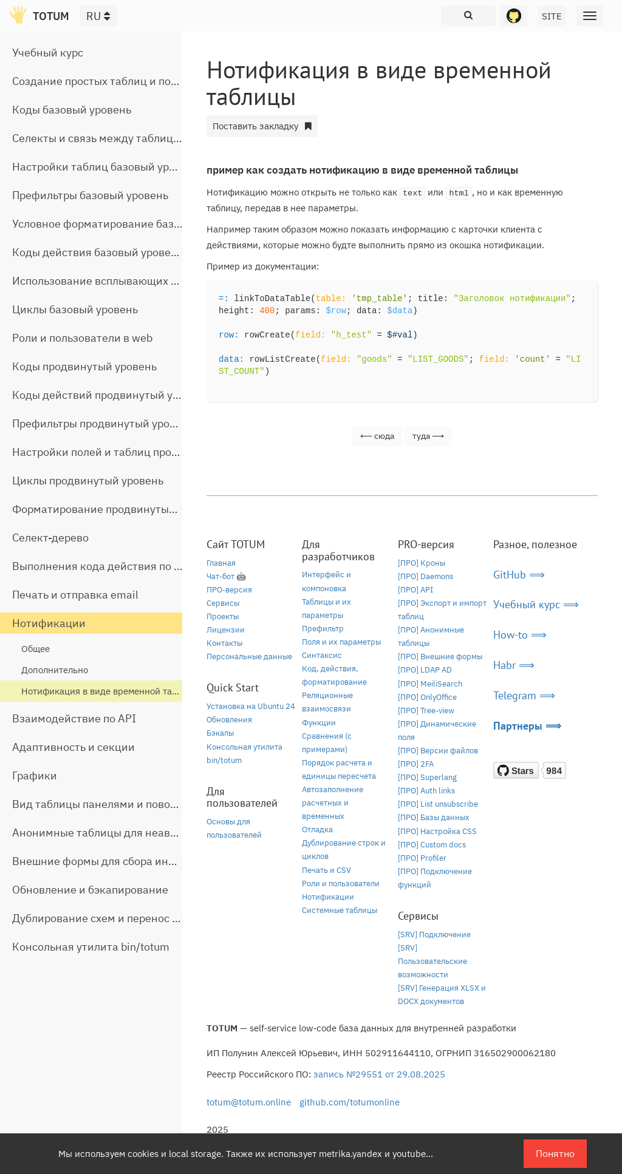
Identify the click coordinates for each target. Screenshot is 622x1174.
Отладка (317, 829)
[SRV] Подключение (434, 934)
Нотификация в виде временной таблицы (110, 691)
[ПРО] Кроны (421, 563)
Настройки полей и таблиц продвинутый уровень (139, 452)
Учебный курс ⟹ (536, 604)
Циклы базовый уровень (75, 309)
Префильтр (323, 628)
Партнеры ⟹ (527, 726)
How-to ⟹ (520, 635)
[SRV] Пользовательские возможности (432, 961)
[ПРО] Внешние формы (440, 656)
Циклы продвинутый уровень (87, 480)
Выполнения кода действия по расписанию (125, 566)
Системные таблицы (339, 910)
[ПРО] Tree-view (426, 710)
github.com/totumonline (349, 1102)
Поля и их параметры (341, 642)
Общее (35, 648)
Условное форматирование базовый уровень (128, 224)
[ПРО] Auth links (426, 790)
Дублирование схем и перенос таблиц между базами (149, 918)
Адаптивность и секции (73, 747)
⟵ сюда (377, 435)
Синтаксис (322, 655)
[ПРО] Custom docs (432, 845)
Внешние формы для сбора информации (117, 861)
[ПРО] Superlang (427, 777)
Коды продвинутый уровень (84, 366)
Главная (221, 563)
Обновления (229, 719)
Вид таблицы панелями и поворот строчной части (141, 804)
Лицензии (226, 630)
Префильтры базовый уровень (90, 195)
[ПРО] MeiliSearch (430, 684)
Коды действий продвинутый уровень (110, 395)
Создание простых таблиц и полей (101, 81)
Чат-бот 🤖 (226, 576)
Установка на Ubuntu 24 (251, 706)
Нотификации (49, 623)
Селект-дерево (50, 538)
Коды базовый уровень (71, 110)
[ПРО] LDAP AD (425, 670)
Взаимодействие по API (74, 718)
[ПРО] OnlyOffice (427, 697)
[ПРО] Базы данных (434, 817)
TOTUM (51, 16)
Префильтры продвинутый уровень (103, 423)
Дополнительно (54, 670)
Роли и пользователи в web (82, 338)
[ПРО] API (415, 590)
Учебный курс (47, 52)
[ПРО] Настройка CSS (437, 831)
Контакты (224, 643)
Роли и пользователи (341, 883)
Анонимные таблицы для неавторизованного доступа (152, 833)
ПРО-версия (229, 590)
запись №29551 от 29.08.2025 (379, 1074)
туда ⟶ (428, 435)
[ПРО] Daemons (425, 576)
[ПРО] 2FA (416, 764)
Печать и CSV (326, 870)
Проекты (223, 616)
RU (98, 16)
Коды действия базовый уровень (97, 252)
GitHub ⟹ (519, 575)
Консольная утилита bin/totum (90, 947)
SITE (552, 16)
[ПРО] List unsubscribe (438, 804)
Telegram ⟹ (524, 695)
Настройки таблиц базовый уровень (105, 167)
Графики (34, 775)
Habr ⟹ (514, 665)
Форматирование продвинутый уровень (116, 509)
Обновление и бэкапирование (90, 890)
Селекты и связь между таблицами (103, 138)
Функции (319, 723)
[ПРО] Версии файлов (438, 750)
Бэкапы (220, 733)
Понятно (555, 1153)
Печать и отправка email (75, 595)
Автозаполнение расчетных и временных (332, 802)
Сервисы (223, 603)
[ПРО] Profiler (422, 858)
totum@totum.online (249, 1102)
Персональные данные (249, 656)
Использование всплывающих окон (104, 281)
